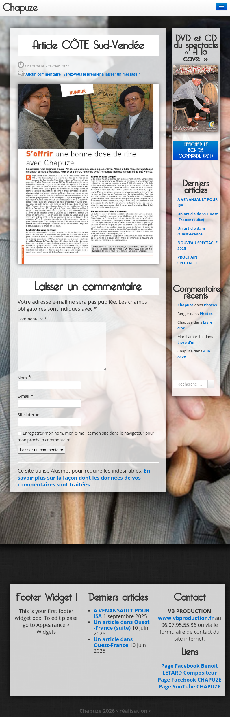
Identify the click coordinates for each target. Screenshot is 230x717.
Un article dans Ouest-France (113, 642)
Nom (22, 377)
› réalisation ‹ (133, 710)
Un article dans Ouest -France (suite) (122, 624)
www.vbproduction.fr (186, 617)
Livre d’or (186, 342)
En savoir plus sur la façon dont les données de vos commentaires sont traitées (84, 477)
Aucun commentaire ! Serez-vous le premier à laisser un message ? (82, 74)
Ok (210, 384)
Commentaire (32, 319)
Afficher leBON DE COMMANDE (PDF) (196, 150)
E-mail (23, 396)
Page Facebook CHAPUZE (190, 679)
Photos (210, 304)
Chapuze (20, 7)
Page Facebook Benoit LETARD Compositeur (189, 669)
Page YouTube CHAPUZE (189, 686)
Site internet (29, 414)
